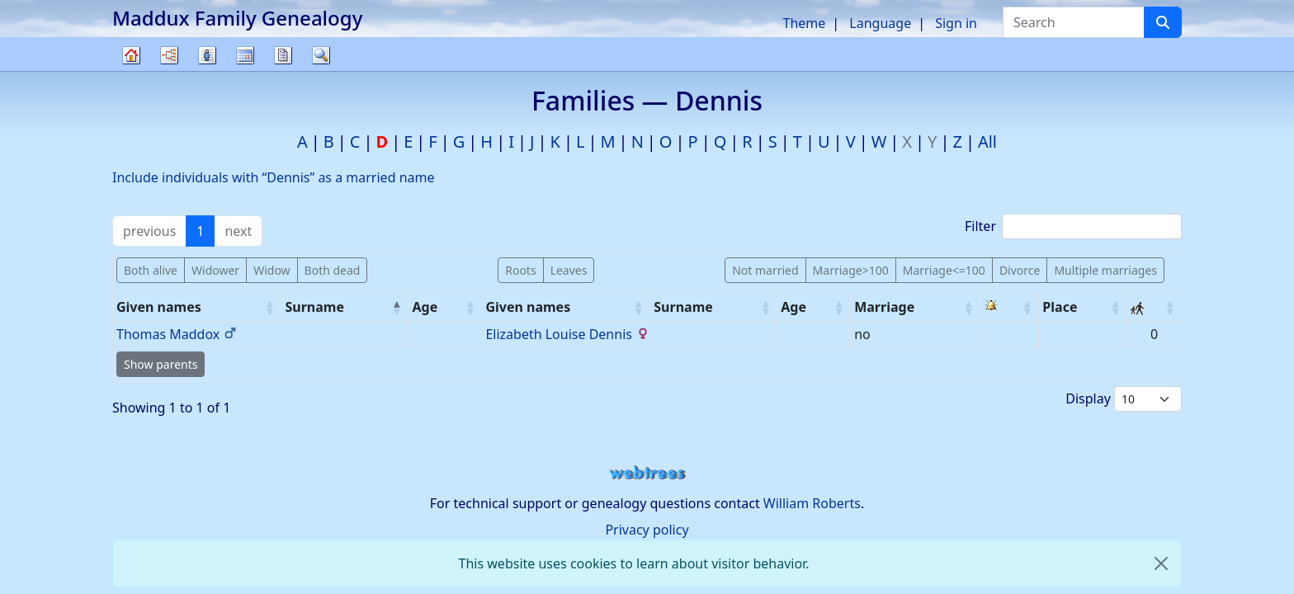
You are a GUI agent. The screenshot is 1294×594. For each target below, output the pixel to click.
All (987, 141)
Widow (271, 270)
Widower (215, 270)
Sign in (956, 23)
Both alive (150, 270)
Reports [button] (283, 55)
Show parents (160, 364)
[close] (1161, 563)
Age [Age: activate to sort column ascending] (424, 307)
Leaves (569, 270)
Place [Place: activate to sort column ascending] (1059, 307)
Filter (1073, 226)
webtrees (647, 473)
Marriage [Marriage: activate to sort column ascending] (884, 307)
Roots (520, 270)
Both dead (333, 270)
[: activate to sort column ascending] (1010, 307)
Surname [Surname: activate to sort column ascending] (683, 307)
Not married (765, 270)
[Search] (1163, 22)
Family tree (131, 70)
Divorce (1020, 270)
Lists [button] (207, 55)
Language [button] (880, 23)
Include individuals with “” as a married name (273, 177)
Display (1123, 399)
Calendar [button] (245, 55)
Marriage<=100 (944, 270)
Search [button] (321, 55)
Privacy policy (646, 530)
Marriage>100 (851, 270)
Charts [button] (169, 55)
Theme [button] (804, 23)
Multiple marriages (1105, 270)
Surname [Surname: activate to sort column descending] (314, 307)
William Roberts (812, 503)
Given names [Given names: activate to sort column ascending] (158, 307)
